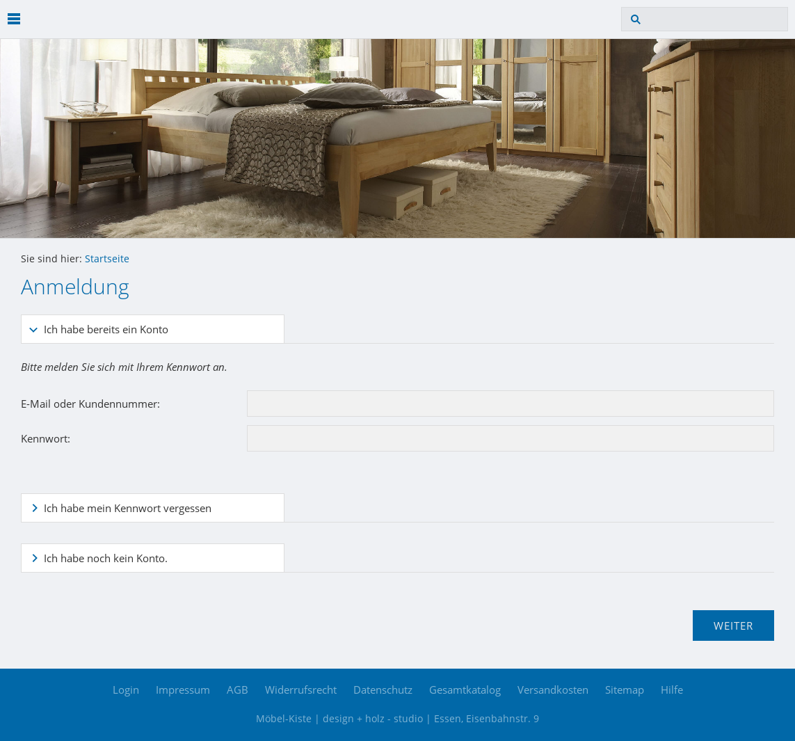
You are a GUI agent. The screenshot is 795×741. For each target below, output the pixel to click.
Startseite (107, 259)
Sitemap (624, 689)
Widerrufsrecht (301, 689)
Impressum (183, 689)
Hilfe (672, 689)
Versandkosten (552, 689)
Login (126, 689)
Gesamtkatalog (465, 689)
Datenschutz (382, 689)
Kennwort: (45, 438)
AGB (237, 689)
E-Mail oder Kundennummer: (90, 404)
